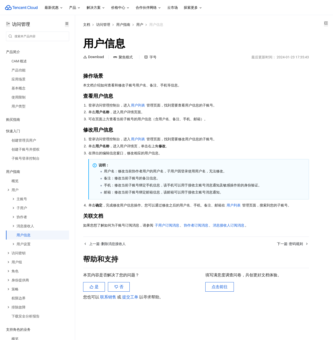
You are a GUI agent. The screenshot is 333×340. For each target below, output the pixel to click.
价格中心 (120, 8)
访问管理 (103, 25)
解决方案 (96, 8)
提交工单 (130, 314)
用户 (139, 25)
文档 (86, 25)
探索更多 (193, 8)
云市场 (172, 8)
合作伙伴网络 (148, 8)
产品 (75, 8)
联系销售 (108, 314)
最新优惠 (54, 8)
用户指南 (123, 25)
